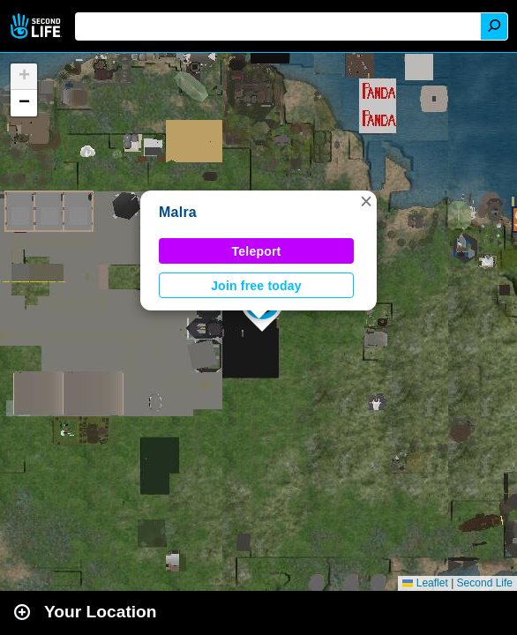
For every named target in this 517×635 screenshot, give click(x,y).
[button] (366, 201)
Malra (178, 212)
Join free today (256, 286)
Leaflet (424, 583)
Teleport (256, 251)
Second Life (37, 26)
